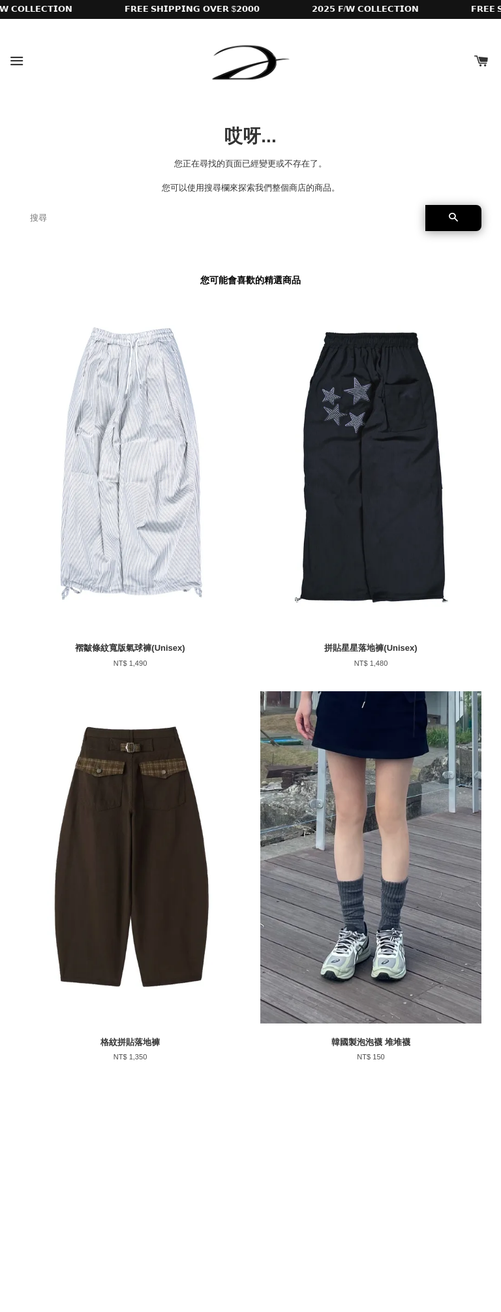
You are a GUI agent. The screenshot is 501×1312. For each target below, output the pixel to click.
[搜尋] (222, 218)
